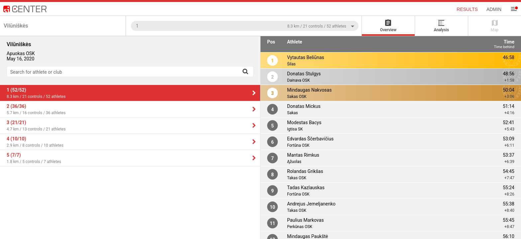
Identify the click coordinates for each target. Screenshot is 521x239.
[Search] (245, 71)
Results (467, 9)
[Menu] (514, 9)
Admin (493, 9)
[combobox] (245, 26)
